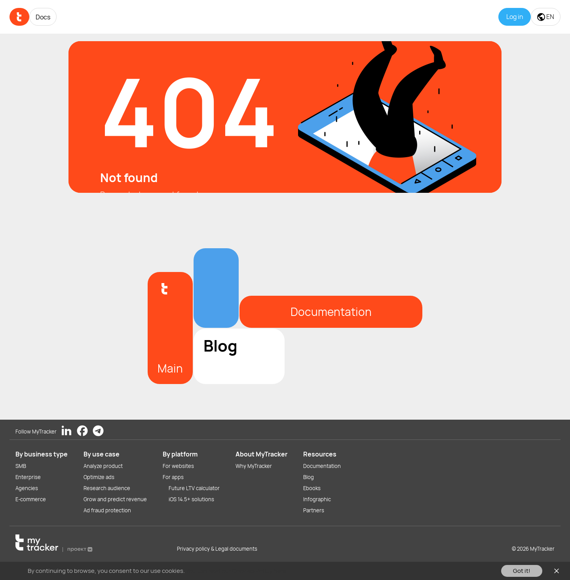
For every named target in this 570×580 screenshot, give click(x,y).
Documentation (322, 466)
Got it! (521, 571)
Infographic (317, 499)
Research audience (107, 488)
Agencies (26, 488)
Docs (43, 17)
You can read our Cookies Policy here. (237, 571)
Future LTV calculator (194, 488)
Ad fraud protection (107, 510)
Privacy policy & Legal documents (217, 548)
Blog (308, 477)
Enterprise (28, 477)
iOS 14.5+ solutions (191, 499)
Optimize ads (99, 477)
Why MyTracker (254, 466)
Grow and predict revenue (115, 499)
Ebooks (312, 488)
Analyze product (103, 466)
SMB (20, 466)
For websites (178, 466)
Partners (313, 510)
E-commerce (30, 499)
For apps (173, 477)
